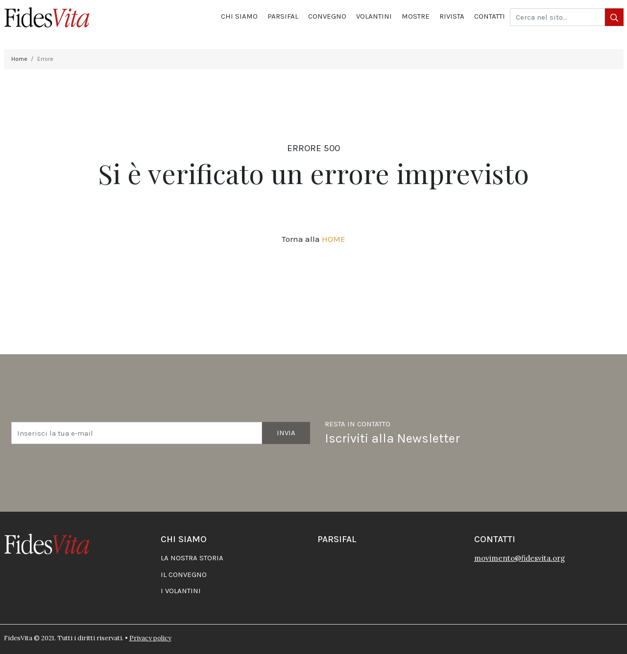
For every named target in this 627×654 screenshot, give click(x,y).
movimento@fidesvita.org (519, 558)
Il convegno (184, 574)
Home (19, 58)
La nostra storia (192, 557)
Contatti (489, 16)
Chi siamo (239, 16)
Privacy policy (150, 638)
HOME (333, 239)
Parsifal (282, 16)
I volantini (181, 590)
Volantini (374, 16)
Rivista (451, 16)
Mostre (416, 16)
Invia (286, 432)
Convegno (327, 16)
